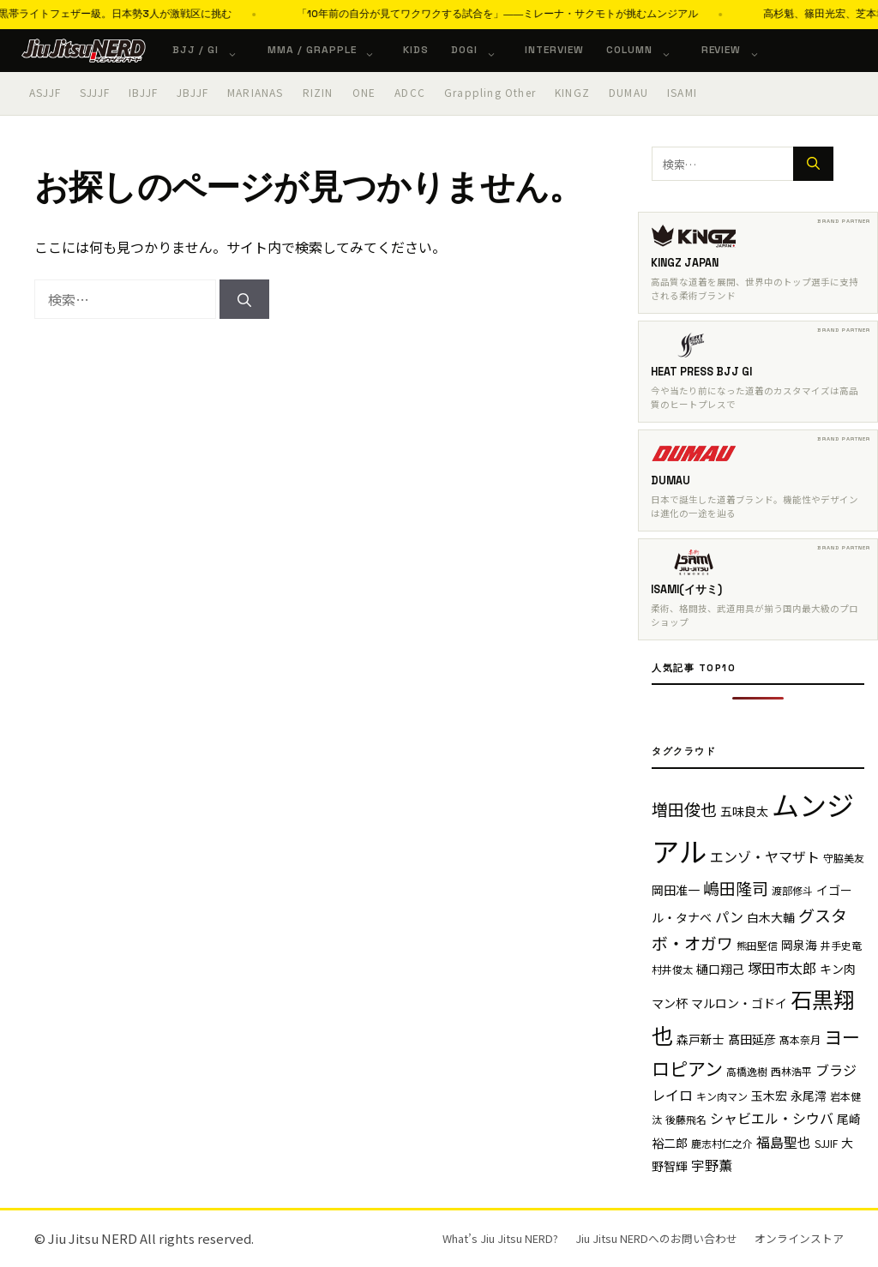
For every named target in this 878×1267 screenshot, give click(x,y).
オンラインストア (799, 1238)
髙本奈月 (800, 1039)
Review (739, 49)
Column (647, 49)
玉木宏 (769, 1095)
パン (729, 916)
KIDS (416, 50)
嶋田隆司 (735, 887)
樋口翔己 (720, 968)
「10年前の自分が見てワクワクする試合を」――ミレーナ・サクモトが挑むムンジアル (570, 14)
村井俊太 (672, 969)
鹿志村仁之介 (722, 1143)
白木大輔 (771, 917)
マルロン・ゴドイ (739, 1003)
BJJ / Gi (213, 49)
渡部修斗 (792, 890)
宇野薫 (711, 1165)
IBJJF (143, 92)
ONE (364, 92)
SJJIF (826, 1143)
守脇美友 (843, 857)
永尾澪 (809, 1095)
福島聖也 (783, 1142)
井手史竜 (841, 945)
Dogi (482, 49)
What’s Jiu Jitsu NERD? (500, 1238)
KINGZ (572, 92)
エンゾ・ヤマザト (765, 856)
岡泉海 (799, 944)
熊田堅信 (757, 945)
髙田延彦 (752, 1039)
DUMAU (628, 92)
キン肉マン (722, 1096)
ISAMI (682, 92)
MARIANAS (255, 92)
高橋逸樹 (746, 1071)
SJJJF (95, 92)
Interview (554, 50)
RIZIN (318, 92)
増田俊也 (684, 808)
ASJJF (45, 92)
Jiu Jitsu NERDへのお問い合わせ (656, 1238)
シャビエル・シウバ (771, 1118)
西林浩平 (791, 1071)
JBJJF (192, 92)
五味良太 (744, 811)
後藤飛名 (686, 1119)
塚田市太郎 (782, 968)
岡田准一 (676, 889)
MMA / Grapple (330, 49)
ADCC (409, 92)
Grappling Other (490, 92)
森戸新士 (701, 1039)
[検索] (244, 299)
